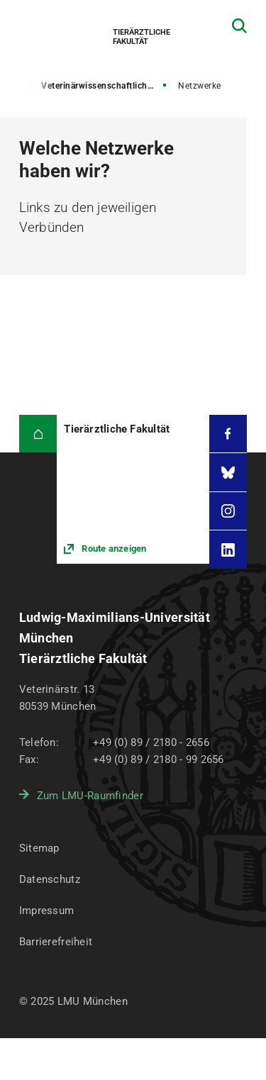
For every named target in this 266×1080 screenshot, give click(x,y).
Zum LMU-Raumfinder (90, 795)
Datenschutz (49, 879)
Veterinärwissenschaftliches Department (105, 86)
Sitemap (39, 848)
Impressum (46, 910)
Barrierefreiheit (55, 941)
